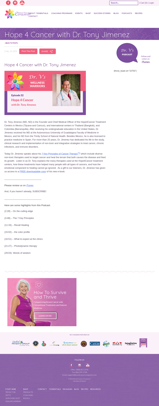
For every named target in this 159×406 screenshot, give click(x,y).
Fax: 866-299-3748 (79, 372)
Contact (33, 16)
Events (78, 13)
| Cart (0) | (144, 3)
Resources (95, 389)
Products (28, 392)
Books (26, 398)
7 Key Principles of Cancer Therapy (61, 154)
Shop (88, 13)
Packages (67, 389)
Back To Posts (11, 43)
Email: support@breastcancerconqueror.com (79, 375)
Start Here (10, 389)
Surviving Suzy (13, 398)
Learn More (45, 316)
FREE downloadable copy (33, 171)
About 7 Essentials (38, 13)
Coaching (28, 395)
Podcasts (127, 13)
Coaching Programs (61, 13)
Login (151, 3)
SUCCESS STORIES (102, 13)
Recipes (138, 13)
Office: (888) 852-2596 (79, 370)
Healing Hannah (13, 401)
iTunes (29, 185)
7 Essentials (55, 389)
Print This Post (28, 51)
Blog (116, 13)
